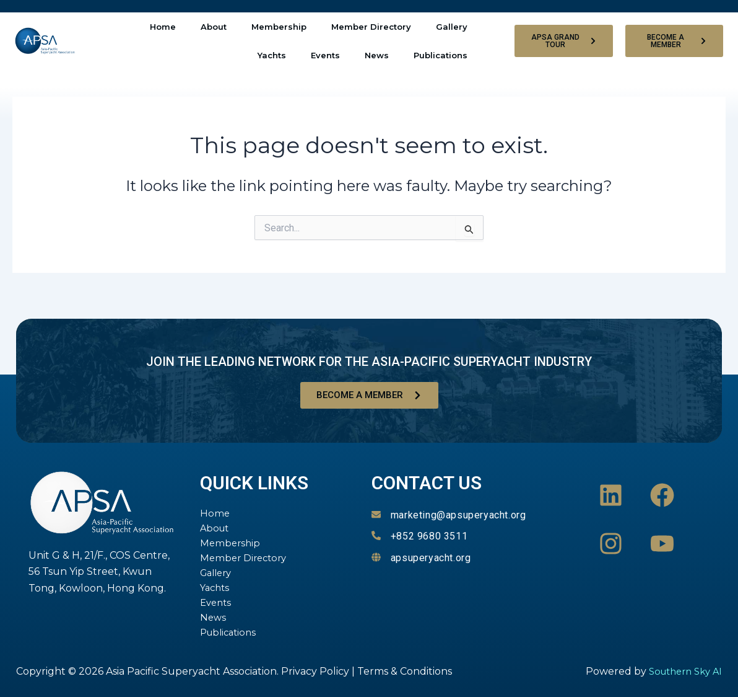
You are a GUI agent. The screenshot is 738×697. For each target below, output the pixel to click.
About (214, 27)
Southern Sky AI (681, 671)
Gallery (451, 27)
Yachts (272, 55)
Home (163, 27)
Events (325, 55)
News (377, 55)
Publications (440, 55)
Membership (278, 27)
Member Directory (371, 27)
